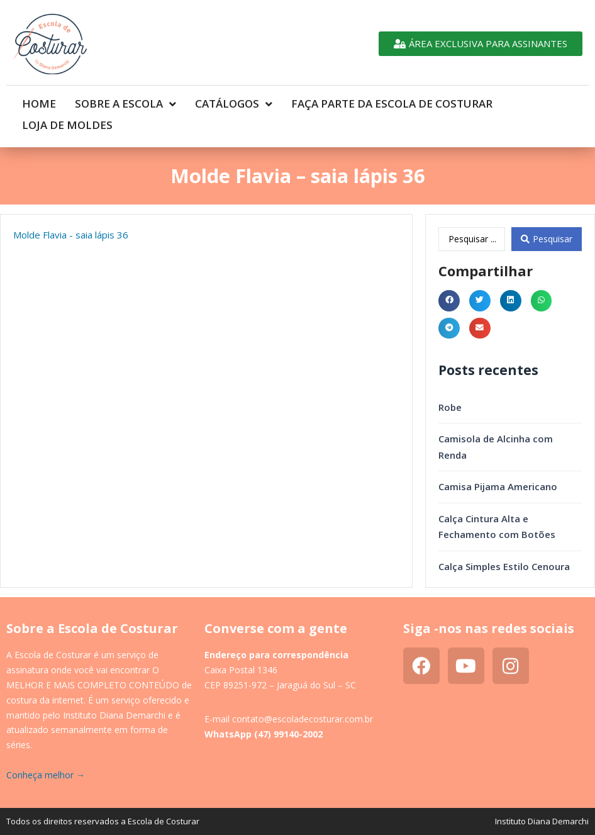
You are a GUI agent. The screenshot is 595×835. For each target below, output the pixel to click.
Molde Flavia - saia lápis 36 (70, 213)
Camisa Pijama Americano (497, 465)
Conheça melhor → (45, 753)
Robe (450, 385)
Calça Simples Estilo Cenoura (504, 545)
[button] (449, 279)
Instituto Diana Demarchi (542, 799)
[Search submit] (546, 218)
